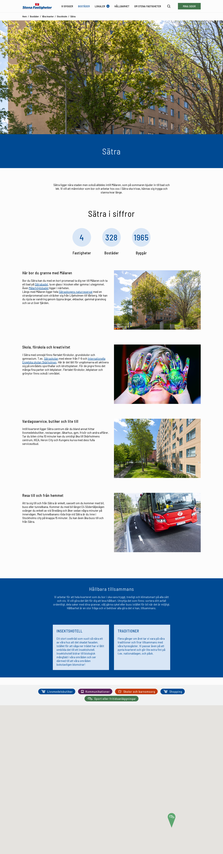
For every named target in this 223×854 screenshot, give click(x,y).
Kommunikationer (95, 691)
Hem (24, 16)
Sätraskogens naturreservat (75, 291)
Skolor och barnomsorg (136, 691)
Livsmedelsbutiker (57, 691)
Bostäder (34, 16)
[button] (171, 820)
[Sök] (169, 6)
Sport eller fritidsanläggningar (111, 698)
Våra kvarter (48, 16)
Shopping (172, 691)
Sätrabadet (41, 284)
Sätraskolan (51, 358)
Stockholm (62, 16)
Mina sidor (189, 6)
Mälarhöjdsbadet (39, 288)
